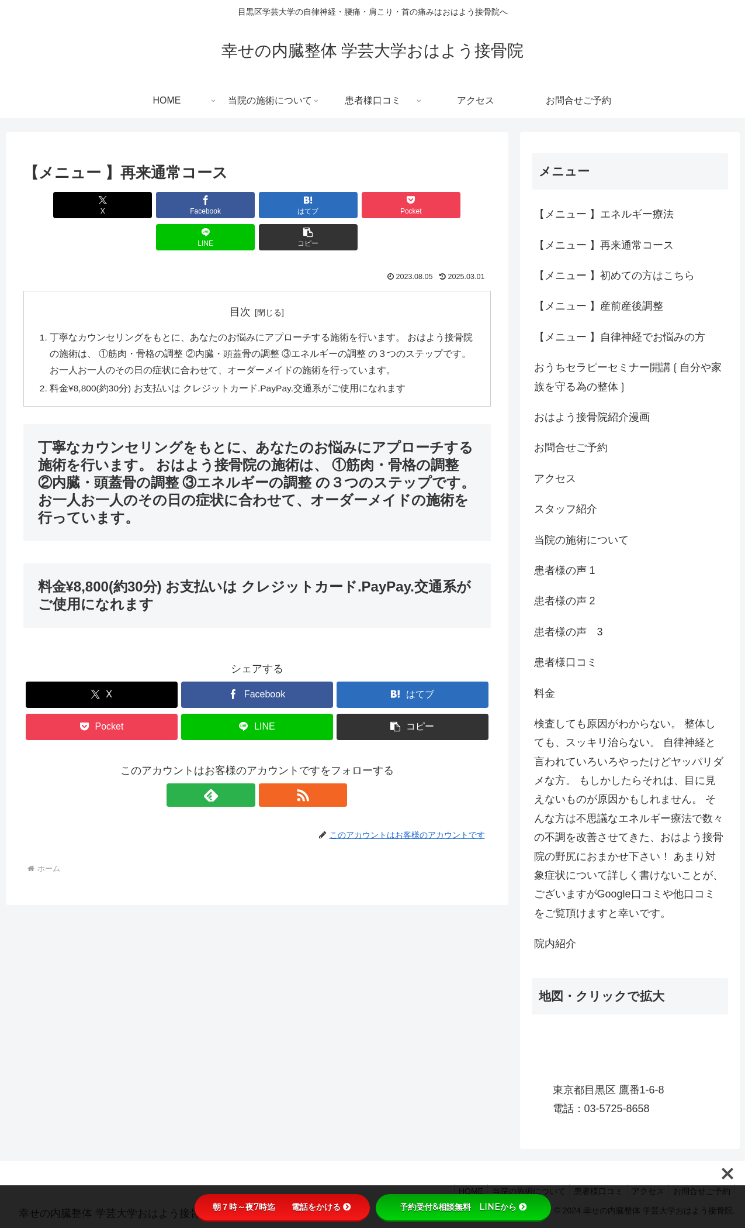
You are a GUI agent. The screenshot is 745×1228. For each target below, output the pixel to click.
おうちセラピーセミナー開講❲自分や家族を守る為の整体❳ (628, 377)
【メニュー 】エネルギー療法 (604, 214)
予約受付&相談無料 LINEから (463, 1207)
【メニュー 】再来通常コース (604, 245)
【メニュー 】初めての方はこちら (614, 275)
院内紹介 (555, 944)
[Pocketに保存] (296, 205)
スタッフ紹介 (565, 509)
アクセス (555, 478)
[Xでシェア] (60, 205)
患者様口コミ (565, 662)
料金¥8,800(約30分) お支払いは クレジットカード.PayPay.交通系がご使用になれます (230, 358)
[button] (452, 205)
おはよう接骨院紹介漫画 (592, 417)
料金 (544, 693)
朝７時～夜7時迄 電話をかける (282, 1207)
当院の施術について (581, 540)
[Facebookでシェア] (139, 205)
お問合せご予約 (571, 447)
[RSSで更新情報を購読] (270, 766)
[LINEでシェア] (374, 205)
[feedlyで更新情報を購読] (243, 766)
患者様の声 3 (568, 632)
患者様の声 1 (564, 570)
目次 (240, 279)
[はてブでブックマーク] (217, 205)
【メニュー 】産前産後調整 (598, 306)
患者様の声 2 (564, 601)
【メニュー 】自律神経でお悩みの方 (619, 337)
